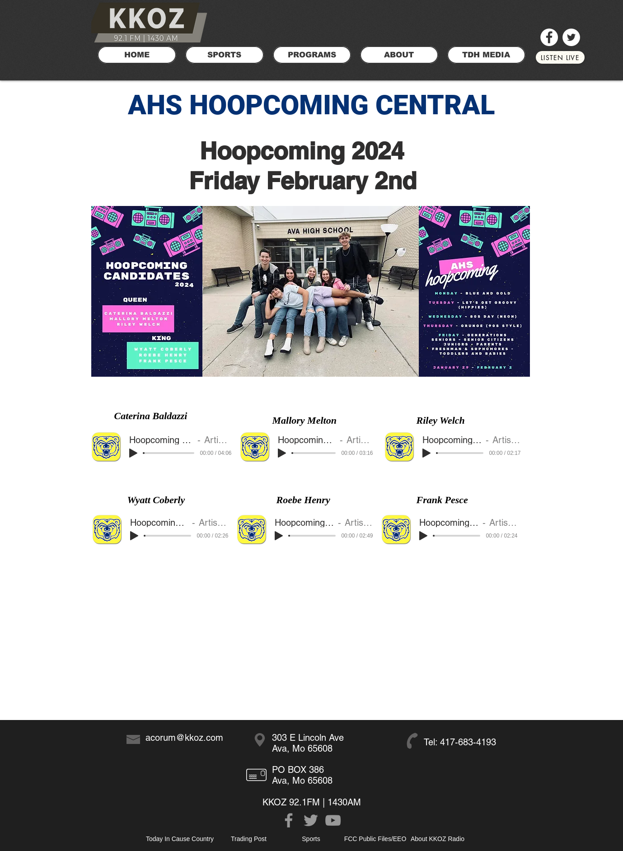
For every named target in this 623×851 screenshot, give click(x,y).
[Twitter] (571, 37)
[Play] (133, 453)
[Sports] (311, 839)
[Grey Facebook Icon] (288, 820)
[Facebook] (549, 37)
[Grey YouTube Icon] (332, 820)
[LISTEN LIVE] (560, 57)
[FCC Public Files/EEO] (375, 839)
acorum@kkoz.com (184, 737)
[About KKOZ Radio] (438, 839)
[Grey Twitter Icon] (310, 820)
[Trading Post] (249, 839)
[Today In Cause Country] (180, 839)
